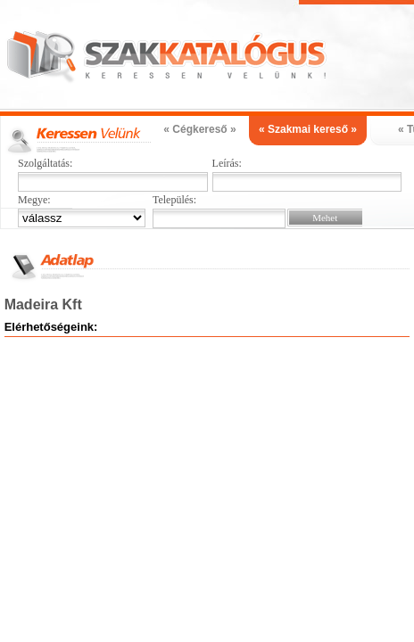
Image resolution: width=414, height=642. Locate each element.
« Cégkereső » (199, 129)
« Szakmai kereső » (308, 129)
